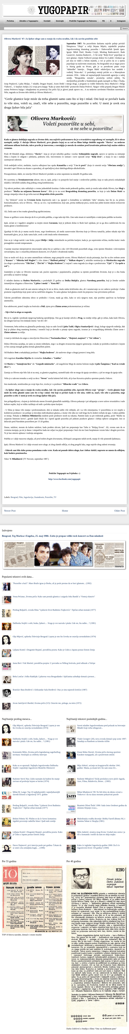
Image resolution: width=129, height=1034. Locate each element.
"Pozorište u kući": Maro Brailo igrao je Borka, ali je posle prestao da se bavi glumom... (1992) (52, 583)
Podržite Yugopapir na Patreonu (83, 21)
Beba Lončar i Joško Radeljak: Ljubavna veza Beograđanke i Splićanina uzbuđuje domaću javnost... (54, 676)
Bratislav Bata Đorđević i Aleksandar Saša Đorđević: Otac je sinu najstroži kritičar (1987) (50, 690)
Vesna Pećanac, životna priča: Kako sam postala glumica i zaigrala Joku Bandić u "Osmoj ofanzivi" (54, 596)
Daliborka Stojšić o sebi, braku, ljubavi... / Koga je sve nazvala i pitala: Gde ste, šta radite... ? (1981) (54, 623)
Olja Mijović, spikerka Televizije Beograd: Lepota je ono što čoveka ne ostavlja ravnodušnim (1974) (54, 636)
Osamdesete (39, 497)
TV (55, 497)
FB (103, 21)
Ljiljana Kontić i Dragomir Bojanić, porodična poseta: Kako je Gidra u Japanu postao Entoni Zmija (54, 650)
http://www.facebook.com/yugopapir (65, 479)
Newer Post (10, 510)
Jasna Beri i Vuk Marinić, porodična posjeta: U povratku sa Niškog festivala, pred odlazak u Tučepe (54, 663)
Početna (10, 21)
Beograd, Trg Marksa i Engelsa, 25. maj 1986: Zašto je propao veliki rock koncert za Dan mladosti (52, 536)
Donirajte (60, 21)
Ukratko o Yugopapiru (28, 21)
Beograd (14, 497)
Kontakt (47, 21)
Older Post (119, 510)
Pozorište (49, 497)
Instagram (121, 21)
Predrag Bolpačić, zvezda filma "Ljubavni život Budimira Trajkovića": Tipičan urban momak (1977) (54, 610)
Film (21, 497)
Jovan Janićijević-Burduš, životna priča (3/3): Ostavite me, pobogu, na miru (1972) (47, 703)
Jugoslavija (28, 497)
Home (65, 510)
